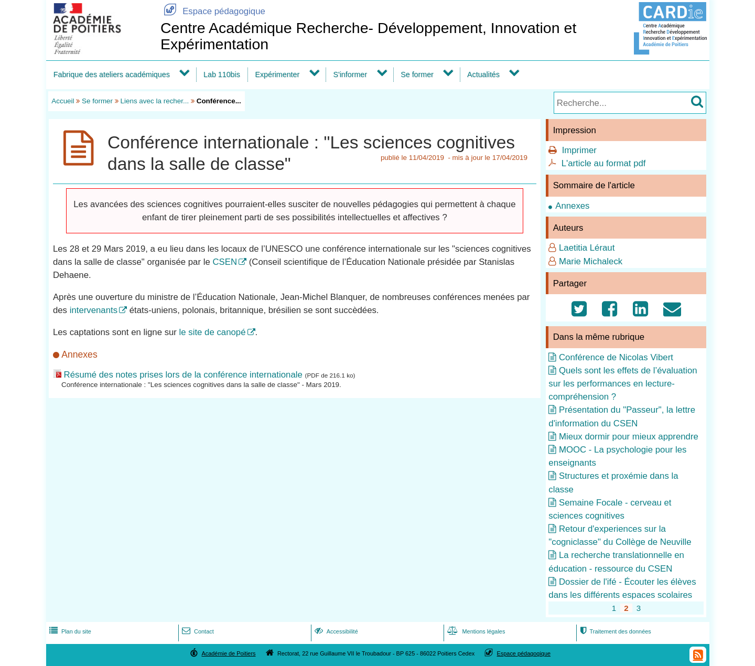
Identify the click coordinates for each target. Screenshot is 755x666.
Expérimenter (277, 74)
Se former (417, 74)
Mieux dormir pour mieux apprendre (628, 437)
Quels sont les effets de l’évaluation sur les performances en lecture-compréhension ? (622, 384)
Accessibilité (335, 631)
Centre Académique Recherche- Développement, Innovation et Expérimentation (368, 35)
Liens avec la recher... (155, 101)
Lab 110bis (221, 74)
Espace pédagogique (212, 11)
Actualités (483, 74)
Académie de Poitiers (228, 653)
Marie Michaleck (590, 261)
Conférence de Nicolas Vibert (616, 357)
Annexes (572, 206)
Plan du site (69, 631)
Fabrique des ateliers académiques (111, 74)
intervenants (93, 310)
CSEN (224, 262)
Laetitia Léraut (586, 248)
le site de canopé (212, 332)
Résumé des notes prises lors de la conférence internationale (183, 375)
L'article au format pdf (604, 163)
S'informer (350, 74)
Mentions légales (475, 631)
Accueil (62, 101)
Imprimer (579, 150)
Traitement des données (614, 631)
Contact (197, 631)
